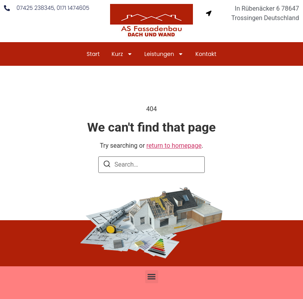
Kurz (122, 54)
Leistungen (164, 54)
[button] (151, 276)
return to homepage (174, 145)
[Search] (107, 165)
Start (93, 54)
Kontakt (205, 54)
